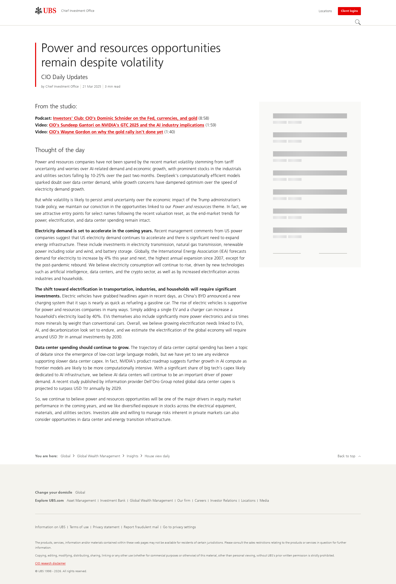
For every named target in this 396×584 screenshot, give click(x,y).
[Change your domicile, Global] (80, 493)
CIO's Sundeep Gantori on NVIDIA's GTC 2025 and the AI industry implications (126, 125)
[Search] (358, 22)
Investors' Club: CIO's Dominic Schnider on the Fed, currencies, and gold (125, 118)
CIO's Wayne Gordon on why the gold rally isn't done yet (106, 131)
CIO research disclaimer (50, 563)
